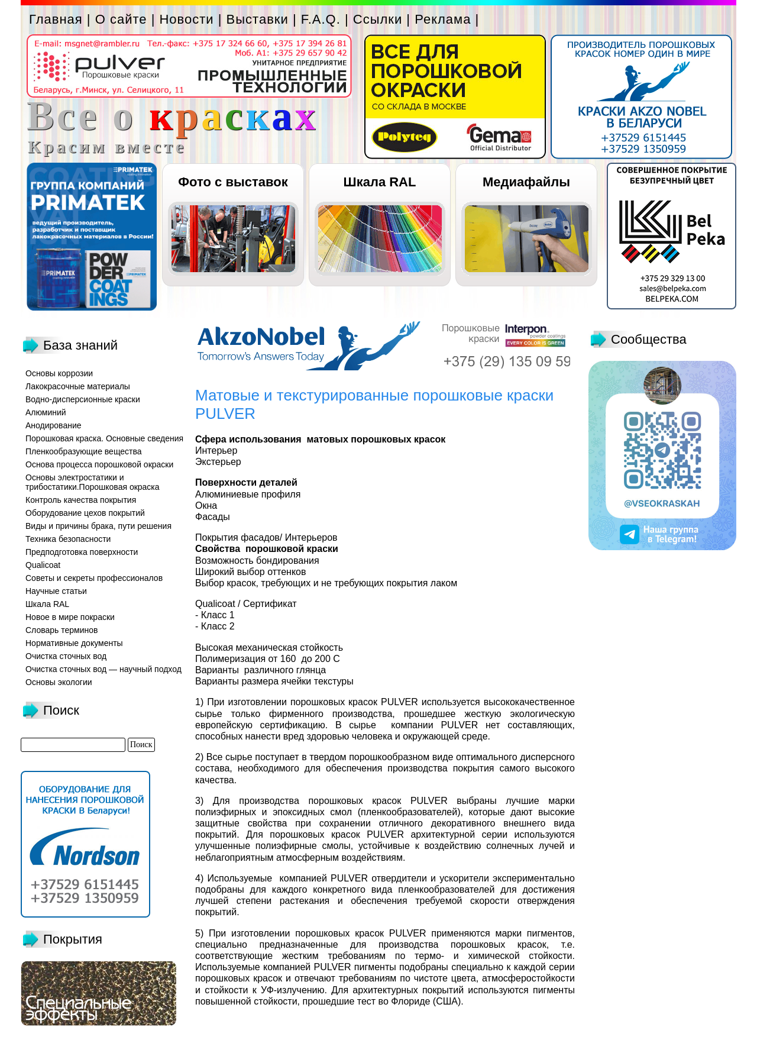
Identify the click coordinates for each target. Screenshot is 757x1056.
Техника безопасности (68, 539)
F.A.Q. (321, 19)
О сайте (121, 19)
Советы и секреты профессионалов (94, 578)
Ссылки (377, 19)
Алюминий (45, 412)
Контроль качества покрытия (80, 500)
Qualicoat (42, 565)
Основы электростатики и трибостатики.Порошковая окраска (92, 482)
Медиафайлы (526, 182)
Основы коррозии (59, 373)
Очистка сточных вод (65, 656)
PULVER (399, 702)
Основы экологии (58, 682)
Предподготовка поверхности (81, 552)
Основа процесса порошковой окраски (99, 464)
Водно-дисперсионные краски (82, 399)
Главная (56, 19)
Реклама (443, 19)
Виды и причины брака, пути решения (98, 526)
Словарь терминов (61, 630)
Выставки (258, 19)
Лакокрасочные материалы (77, 386)
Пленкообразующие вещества (83, 451)
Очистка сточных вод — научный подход (103, 669)
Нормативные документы (74, 643)
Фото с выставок (232, 182)
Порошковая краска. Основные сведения (104, 438)
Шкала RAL (380, 182)
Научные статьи (56, 591)
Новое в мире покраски (70, 617)
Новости (186, 19)
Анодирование (53, 425)
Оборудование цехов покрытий (85, 513)
